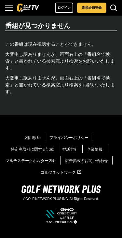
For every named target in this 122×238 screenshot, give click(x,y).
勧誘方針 (70, 149)
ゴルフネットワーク (61, 172)
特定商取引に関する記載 (32, 149)
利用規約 (33, 137)
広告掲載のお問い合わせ (86, 160)
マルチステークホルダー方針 (31, 160)
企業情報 (94, 149)
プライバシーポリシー (68, 137)
